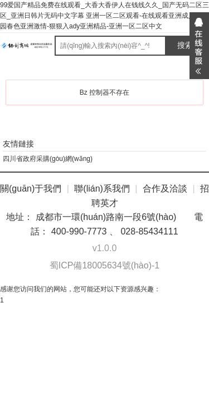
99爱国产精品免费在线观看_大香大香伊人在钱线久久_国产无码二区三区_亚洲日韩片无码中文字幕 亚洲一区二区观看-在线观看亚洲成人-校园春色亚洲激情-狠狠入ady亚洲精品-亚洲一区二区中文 (104, 15)
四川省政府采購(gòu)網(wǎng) (48, 159)
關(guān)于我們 (30, 188)
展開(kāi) (199, 45)
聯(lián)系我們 (102, 188)
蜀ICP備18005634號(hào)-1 (104, 265)
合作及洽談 (165, 188)
